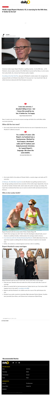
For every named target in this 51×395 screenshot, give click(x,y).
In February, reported (11, 182)
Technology (4, 371)
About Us (4, 383)
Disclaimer (4, 389)
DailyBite (8, 34)
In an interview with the (18, 237)
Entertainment (5, 374)
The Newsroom (29, 383)
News (3, 368)
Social (3, 377)
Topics (27, 377)
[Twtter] (13, 362)
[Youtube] (19, 363)
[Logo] (5, 362)
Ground (27, 374)
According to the (10, 76)
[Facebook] (16, 362)
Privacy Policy (5, 386)
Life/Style (28, 368)
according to (23, 288)
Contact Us (28, 386)
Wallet (27, 371)
